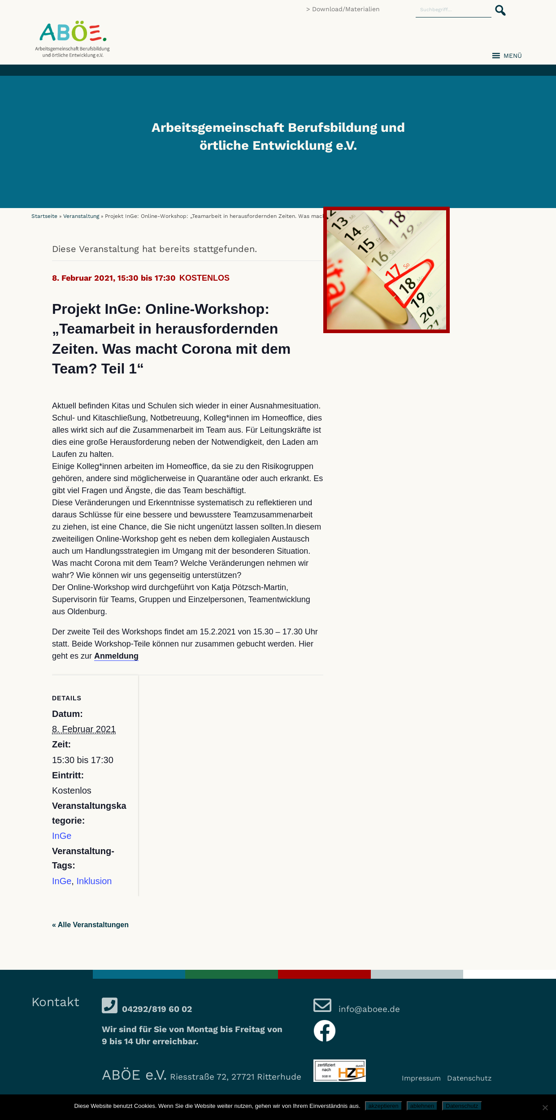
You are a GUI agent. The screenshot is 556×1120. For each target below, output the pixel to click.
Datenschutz (469, 1078)
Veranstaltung (81, 216)
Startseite (44, 216)
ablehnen (422, 1106)
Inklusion (94, 881)
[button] (497, 5)
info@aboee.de (368, 1009)
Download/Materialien (346, 9)
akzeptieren (384, 1106)
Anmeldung (116, 655)
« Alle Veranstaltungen (90, 925)
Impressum (421, 1078)
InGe (61, 836)
